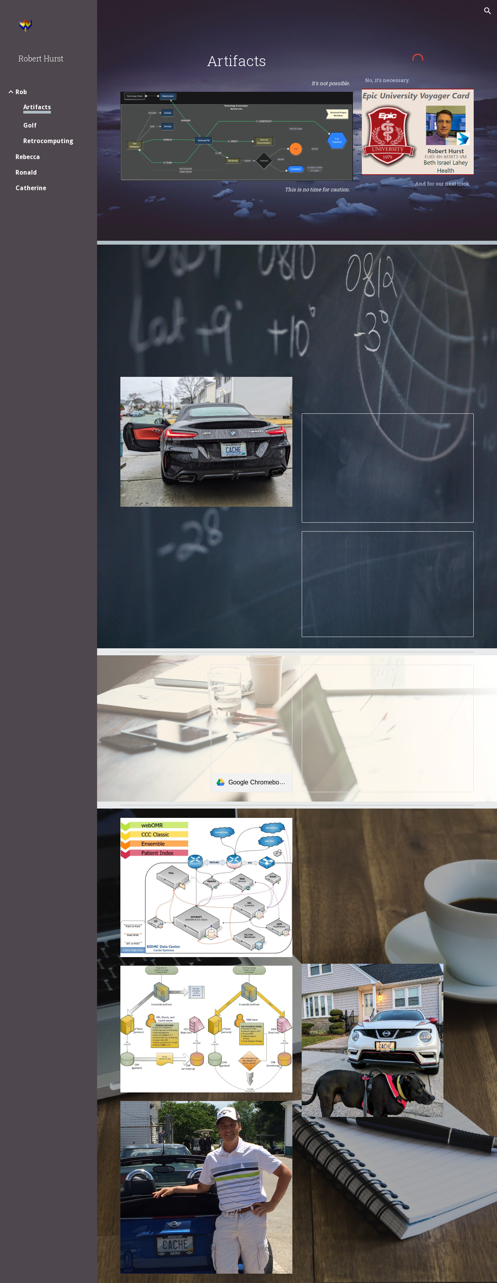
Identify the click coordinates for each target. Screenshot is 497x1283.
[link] (251, 729)
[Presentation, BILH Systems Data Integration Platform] (388, 468)
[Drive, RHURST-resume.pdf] (206, 311)
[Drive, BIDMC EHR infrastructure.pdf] (373, 886)
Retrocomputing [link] (48, 141)
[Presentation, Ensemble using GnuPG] (388, 584)
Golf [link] (29, 125)
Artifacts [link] (37, 107)
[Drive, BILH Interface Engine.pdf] (388, 329)
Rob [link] (21, 92)
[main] (236, 61)
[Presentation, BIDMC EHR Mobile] (388, 729)
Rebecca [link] (28, 157)
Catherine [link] (31, 188)
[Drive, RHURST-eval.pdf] (206, 577)
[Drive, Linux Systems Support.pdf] (373, 1193)
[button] (487, 11)
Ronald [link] (26, 172)
